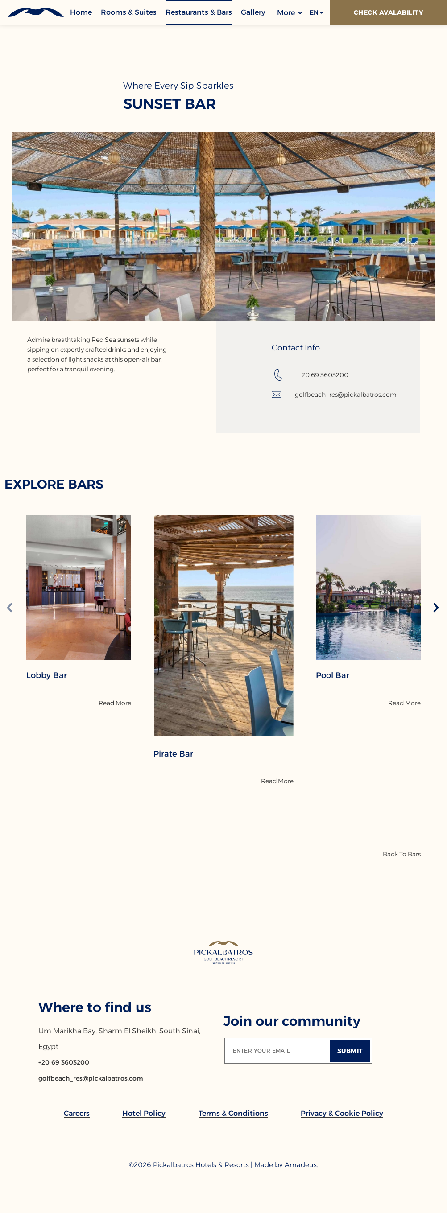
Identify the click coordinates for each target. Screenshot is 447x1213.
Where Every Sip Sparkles (178, 85)
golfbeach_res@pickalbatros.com (346, 395)
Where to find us (94, 1007)
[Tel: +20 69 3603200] (310, 375)
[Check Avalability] (388, 12)
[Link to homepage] (223, 953)
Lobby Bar (46, 675)
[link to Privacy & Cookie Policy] (342, 1113)
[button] (316, 12)
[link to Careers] (77, 1113)
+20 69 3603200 (323, 375)
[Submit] (350, 1051)
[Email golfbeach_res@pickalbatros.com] (90, 1078)
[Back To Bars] (402, 854)
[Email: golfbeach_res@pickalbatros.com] (335, 394)
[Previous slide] (9, 608)
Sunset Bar (169, 103)
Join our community (292, 1021)
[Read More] (115, 703)
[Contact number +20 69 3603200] (63, 1062)
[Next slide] (435, 608)
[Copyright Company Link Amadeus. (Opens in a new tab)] (301, 1165)
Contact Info (296, 348)
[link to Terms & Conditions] (233, 1113)
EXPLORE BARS (53, 484)
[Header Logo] (35, 12)
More (289, 12)
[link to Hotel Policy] (144, 1113)
